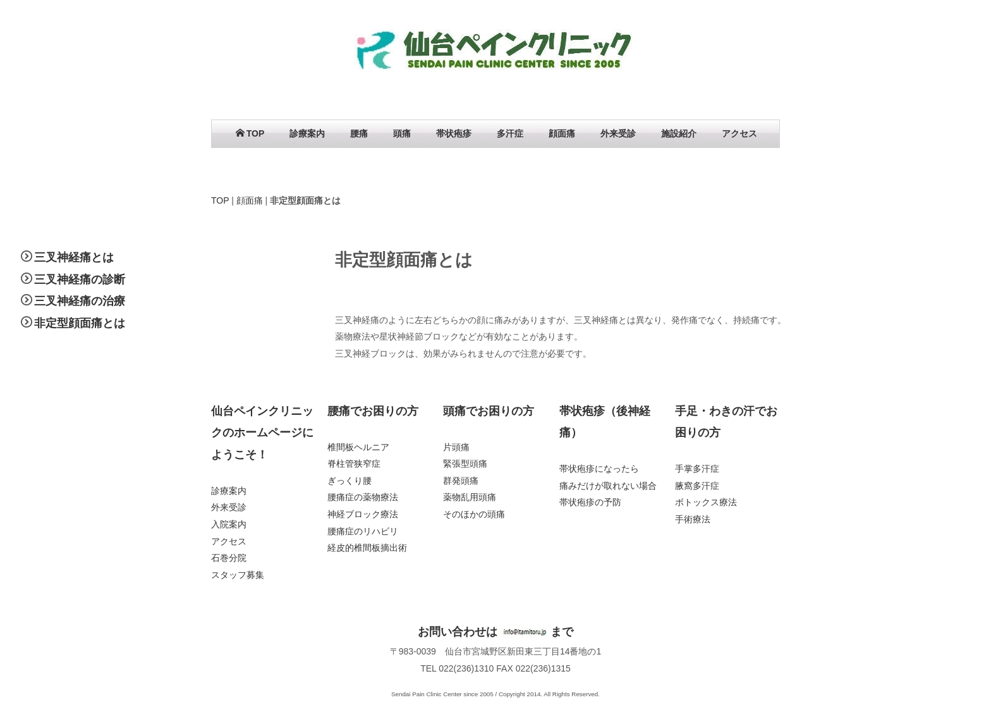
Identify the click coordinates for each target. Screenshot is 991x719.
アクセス (739, 133)
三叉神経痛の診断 (79, 279)
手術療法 (692, 519)
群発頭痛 (460, 481)
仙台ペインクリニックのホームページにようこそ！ (262, 433)
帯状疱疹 (453, 133)
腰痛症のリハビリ (362, 531)
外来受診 (618, 133)
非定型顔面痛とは (79, 323)
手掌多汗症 (697, 469)
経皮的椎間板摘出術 (367, 548)
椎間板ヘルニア (358, 447)
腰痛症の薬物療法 (362, 497)
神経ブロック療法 (362, 514)
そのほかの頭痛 (474, 514)
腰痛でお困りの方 (372, 411)
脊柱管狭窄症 (353, 463)
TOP (250, 133)
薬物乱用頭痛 (469, 497)
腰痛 (359, 133)
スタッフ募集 (237, 575)
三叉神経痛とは (74, 257)
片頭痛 (456, 447)
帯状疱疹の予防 (590, 502)
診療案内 (307, 133)
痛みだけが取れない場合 (608, 486)
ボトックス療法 (706, 502)
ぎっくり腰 (349, 481)
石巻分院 (228, 558)
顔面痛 (562, 133)
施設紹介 (678, 133)
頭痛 (402, 133)
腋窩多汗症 (697, 486)
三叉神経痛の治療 (79, 301)
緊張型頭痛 (465, 463)
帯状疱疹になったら (599, 469)
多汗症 (510, 133)
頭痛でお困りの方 (488, 411)
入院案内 (228, 524)
